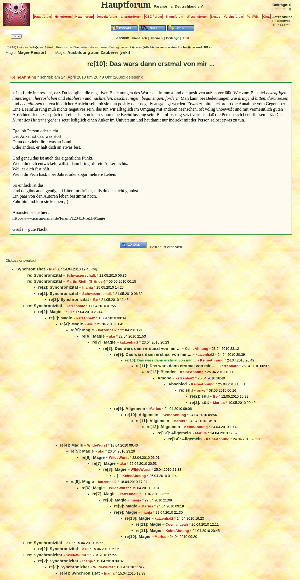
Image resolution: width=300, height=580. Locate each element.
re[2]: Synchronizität (58, 287)
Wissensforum (197, 16)
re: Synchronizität (44, 275)
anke (201, 390)
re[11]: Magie (148, 524)
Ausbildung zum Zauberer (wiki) (98, 52)
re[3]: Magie (60, 318)
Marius (219, 403)
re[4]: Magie (71, 324)
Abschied (177, 384)
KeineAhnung (23, 77)
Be (95, 300)
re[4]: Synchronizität (80, 573)
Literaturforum (131, 16)
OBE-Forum (153, 16)
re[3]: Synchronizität (69, 299)
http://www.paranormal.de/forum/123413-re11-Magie (58, 218)
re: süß (186, 390)
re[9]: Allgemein (129, 408)
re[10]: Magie (137, 518)
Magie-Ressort (32, 52)
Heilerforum (63, 16)
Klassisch (139, 38)
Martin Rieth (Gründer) (85, 281)
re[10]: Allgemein (141, 414)
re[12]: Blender (161, 371)
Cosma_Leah (176, 524)
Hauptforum (42, 16)
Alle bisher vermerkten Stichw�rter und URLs (177, 47)
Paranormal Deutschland (175, 6)
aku (69, 312)
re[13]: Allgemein (174, 433)
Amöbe (164, 378)
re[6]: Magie (93, 336)
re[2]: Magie (49, 311)
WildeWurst (97, 445)
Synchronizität (30, 269)
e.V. (200, 6)
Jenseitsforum (107, 16)
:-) (116, 475)
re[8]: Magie (114, 469)
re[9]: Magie (125, 506)
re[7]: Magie (104, 342)
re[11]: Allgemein (152, 420)
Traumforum (174, 16)
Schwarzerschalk (81, 275)
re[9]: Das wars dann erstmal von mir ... (152, 354)
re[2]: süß (199, 396)
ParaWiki (253, 16)
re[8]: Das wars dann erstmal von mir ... (141, 348)
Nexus (215, 16)
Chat (266, 16)
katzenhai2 (75, 306)
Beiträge (172, 38)
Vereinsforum (233, 16)
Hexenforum (84, 16)
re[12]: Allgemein (163, 426)
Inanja (54, 269)
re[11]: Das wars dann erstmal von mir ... (175, 365)
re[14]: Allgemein (185, 438)
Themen (157, 38)
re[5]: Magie (82, 330)
